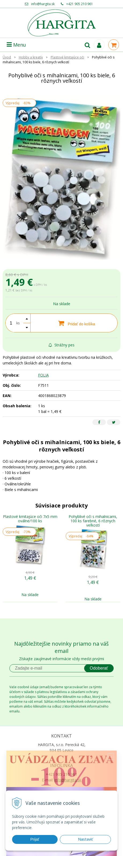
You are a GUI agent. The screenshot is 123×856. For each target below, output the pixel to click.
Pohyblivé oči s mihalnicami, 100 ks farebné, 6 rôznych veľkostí (93, 521)
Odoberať (99, 668)
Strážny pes (61, 344)
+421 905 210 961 (79, 4)
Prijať (34, 839)
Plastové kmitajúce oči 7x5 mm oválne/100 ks (30, 518)
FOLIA (43, 375)
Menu (16, 44)
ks (18, 323)
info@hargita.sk (43, 4)
